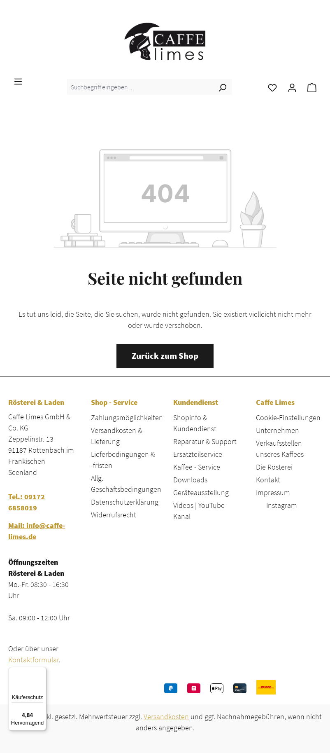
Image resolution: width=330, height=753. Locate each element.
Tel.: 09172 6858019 (26, 502)
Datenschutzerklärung (124, 502)
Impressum (273, 492)
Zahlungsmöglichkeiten (127, 417)
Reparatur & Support (205, 441)
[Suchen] (222, 87)
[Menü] (18, 80)
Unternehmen (277, 430)
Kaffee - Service (196, 467)
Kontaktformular (33, 659)
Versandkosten (166, 716)
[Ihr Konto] (292, 87)
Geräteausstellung (201, 492)
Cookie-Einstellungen (288, 417)
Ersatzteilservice (197, 454)
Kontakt (268, 479)
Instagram (281, 505)
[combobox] (140, 87)
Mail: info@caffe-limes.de (36, 531)
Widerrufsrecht (113, 514)
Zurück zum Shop (165, 356)
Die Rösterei (274, 467)
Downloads (190, 479)
